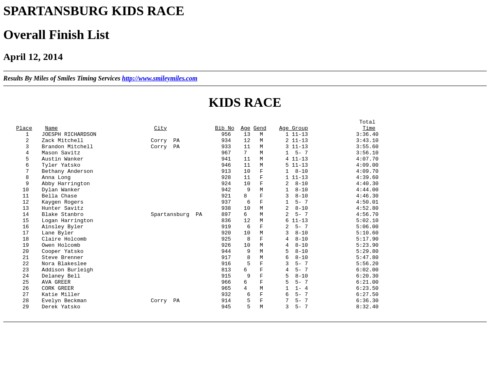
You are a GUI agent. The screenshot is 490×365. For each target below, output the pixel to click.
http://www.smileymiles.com (159, 78)
